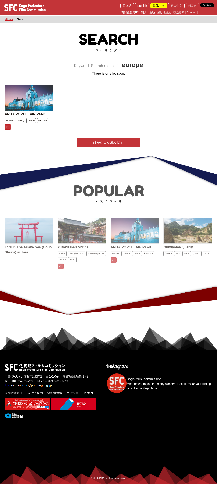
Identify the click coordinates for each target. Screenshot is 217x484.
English (142, 5)
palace (31, 120)
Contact (191, 12)
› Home (9, 19)
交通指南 (178, 12)
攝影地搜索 (164, 12)
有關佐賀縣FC (130, 12)
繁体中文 (159, 5)
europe (9, 120)
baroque (42, 120)
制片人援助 (148, 12)
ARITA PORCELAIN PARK (25, 114)
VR (8, 127)
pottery (20, 120)
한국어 (192, 5)
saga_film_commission (144, 379)
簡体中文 (176, 5)
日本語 (127, 5)
